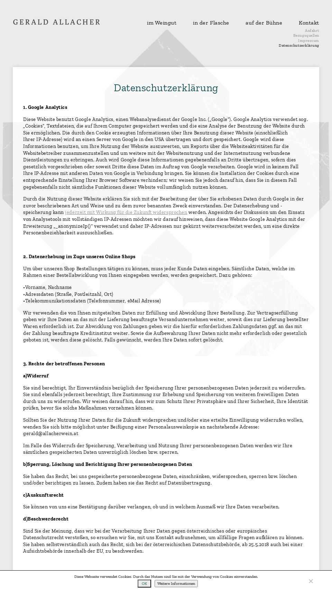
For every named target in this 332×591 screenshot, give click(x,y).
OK (144, 583)
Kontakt (309, 23)
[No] (310, 581)
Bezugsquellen (306, 35)
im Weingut (162, 23)
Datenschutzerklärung (299, 45)
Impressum (308, 40)
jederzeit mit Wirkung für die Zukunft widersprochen (126, 212)
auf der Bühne (264, 23)
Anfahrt (312, 30)
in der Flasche (211, 23)
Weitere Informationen (176, 583)
